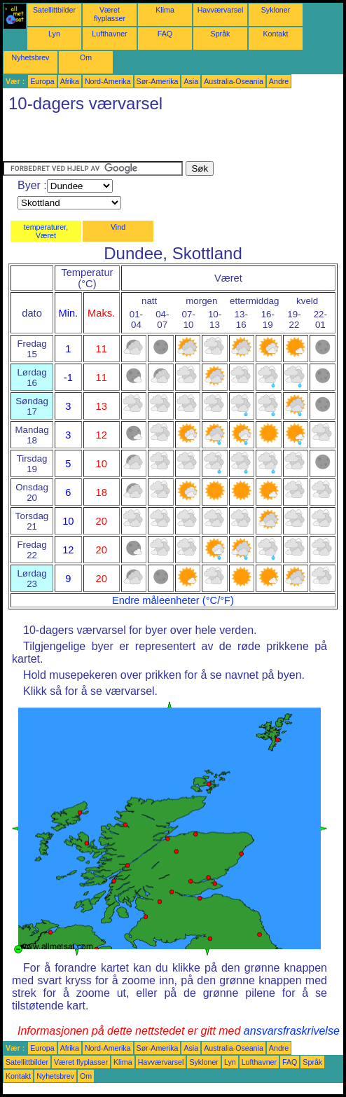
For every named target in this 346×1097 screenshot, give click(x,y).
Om (86, 57)
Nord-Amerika (108, 81)
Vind (118, 227)
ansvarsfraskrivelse (292, 1031)
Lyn (54, 33)
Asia (191, 81)
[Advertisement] (167, 140)
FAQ (165, 33)
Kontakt (275, 33)
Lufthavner (109, 33)
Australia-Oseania (233, 81)
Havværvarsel (221, 10)
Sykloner (275, 10)
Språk (220, 33)
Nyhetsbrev (31, 57)
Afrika (69, 81)
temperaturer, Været (46, 231)
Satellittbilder (54, 10)
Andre (279, 81)
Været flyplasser (109, 14)
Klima (164, 10)
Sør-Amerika (158, 81)
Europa (42, 81)
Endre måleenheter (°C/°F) (173, 600)
